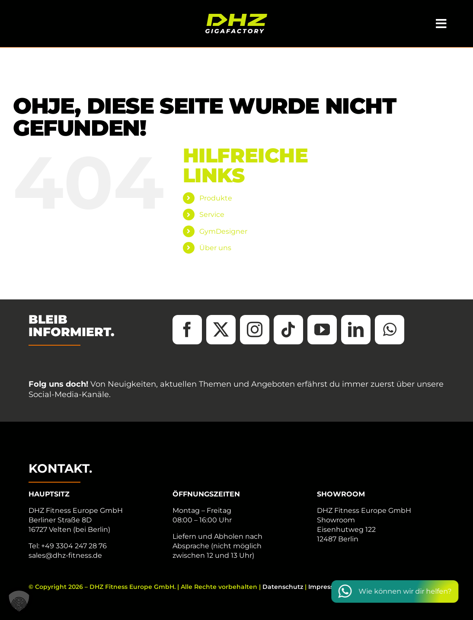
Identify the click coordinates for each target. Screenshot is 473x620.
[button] (19, 601)
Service (211, 214)
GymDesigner (223, 231)
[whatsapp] (389, 329)
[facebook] (187, 329)
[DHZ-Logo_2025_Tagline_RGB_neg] (236, 17)
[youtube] (322, 329)
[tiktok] (288, 329)
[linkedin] (356, 329)
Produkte (215, 198)
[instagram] (254, 329)
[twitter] (221, 329)
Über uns (215, 248)
